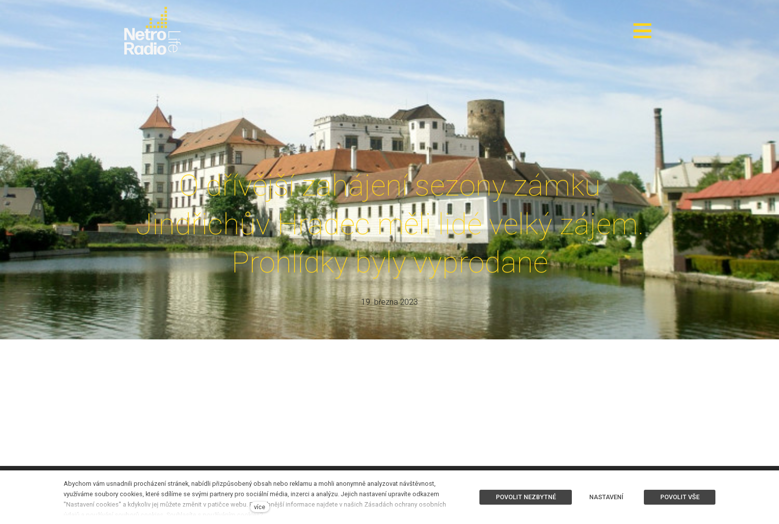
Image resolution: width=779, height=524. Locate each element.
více (259, 507)
